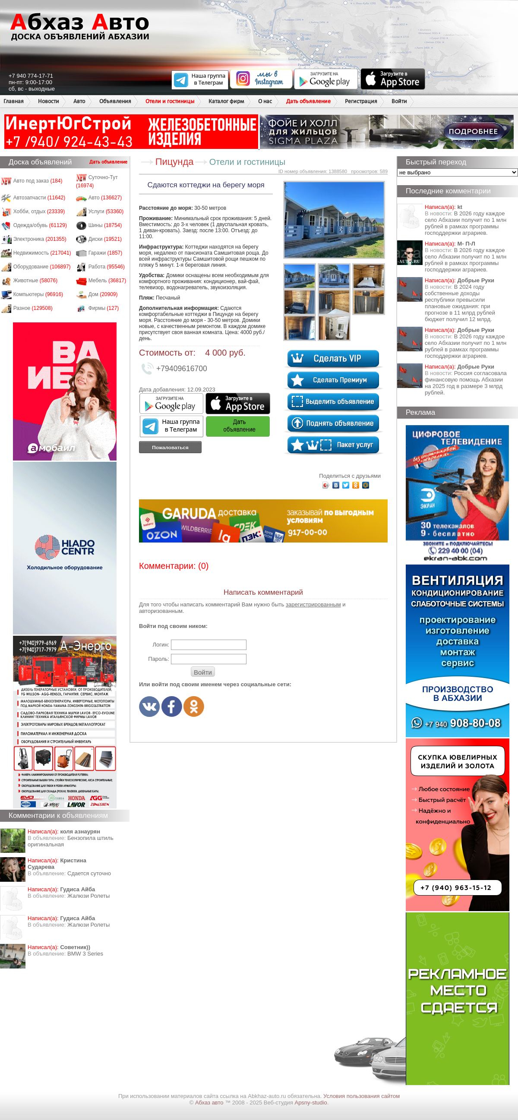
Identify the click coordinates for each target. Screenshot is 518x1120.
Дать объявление (308, 101)
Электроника (39, 239)
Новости (48, 101)
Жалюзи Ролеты (88, 896)
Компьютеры (38, 294)
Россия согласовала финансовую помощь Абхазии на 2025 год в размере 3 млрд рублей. (466, 383)
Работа (106, 267)
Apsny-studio (310, 1102)
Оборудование (42, 267)
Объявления (115, 101)
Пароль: (158, 659)
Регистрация (361, 101)
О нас (265, 101)
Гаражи (105, 253)
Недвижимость (42, 253)
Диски (105, 239)
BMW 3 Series (85, 953)
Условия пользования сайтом (361, 1096)
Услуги (106, 211)
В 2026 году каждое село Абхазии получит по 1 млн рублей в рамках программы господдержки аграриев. (465, 223)
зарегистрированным (313, 604)
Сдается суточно (89, 873)
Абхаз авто (210, 1102)
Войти (399, 101)
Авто (79, 101)
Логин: (160, 644)
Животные (35, 281)
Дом (103, 294)
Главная (13, 101)
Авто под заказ (38, 181)
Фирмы (103, 308)
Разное (33, 308)
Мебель (107, 281)
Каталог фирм (226, 101)
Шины (105, 225)
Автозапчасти (39, 198)
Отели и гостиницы (169, 101)
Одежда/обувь (40, 225)
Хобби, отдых (39, 211)
